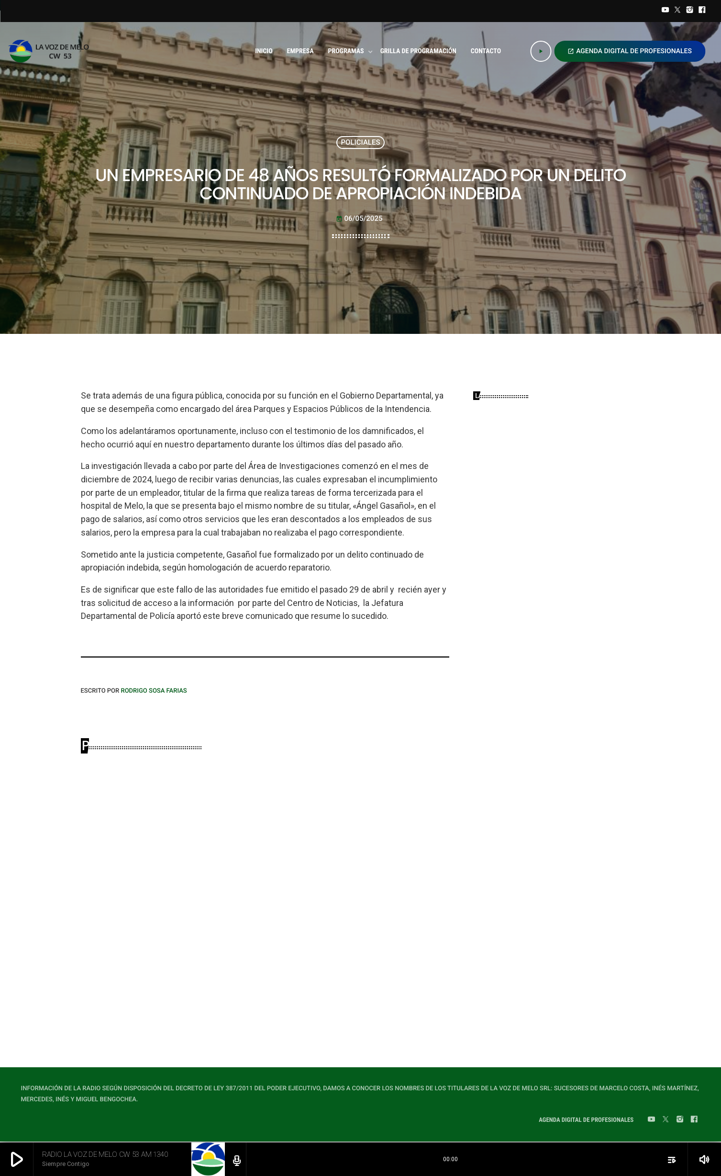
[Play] (540, 51)
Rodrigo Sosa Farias (154, 691)
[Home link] (51, 51)
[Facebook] (702, 11)
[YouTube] (665, 11)
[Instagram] (690, 11)
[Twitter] (677, 11)
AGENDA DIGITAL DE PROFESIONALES (629, 51)
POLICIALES (360, 142)
